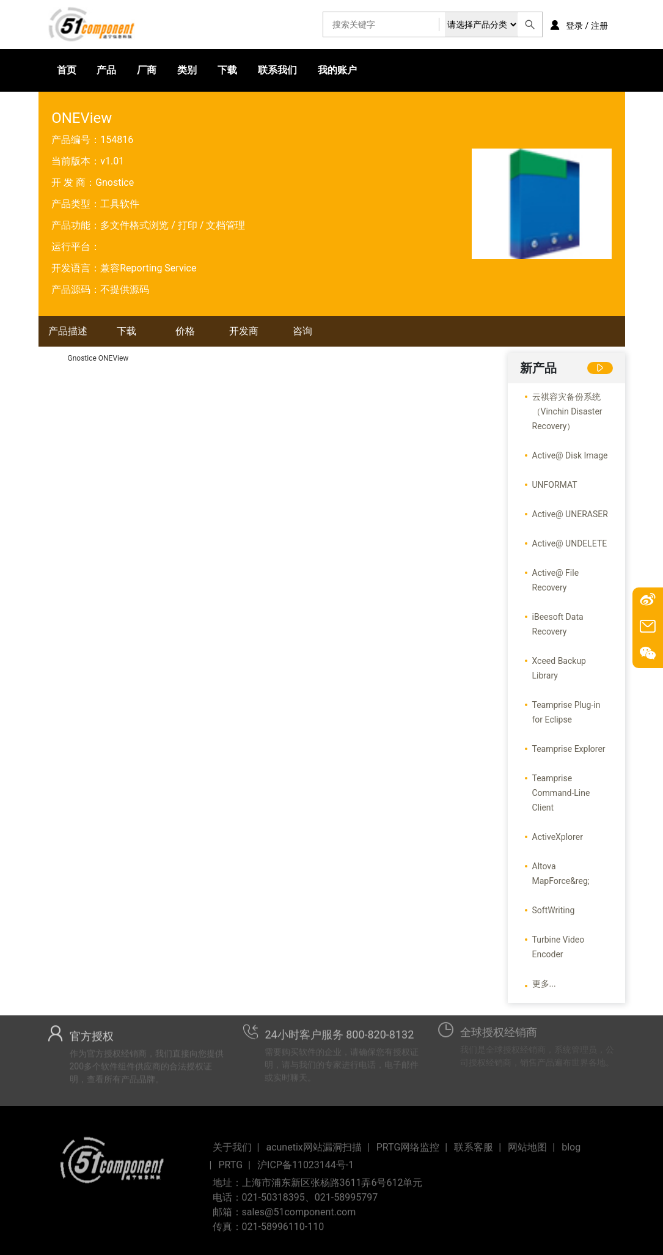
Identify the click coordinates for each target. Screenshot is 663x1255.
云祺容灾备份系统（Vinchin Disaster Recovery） (567, 411)
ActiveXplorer (557, 837)
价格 (185, 331)
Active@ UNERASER (570, 514)
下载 (227, 70)
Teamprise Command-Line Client (561, 792)
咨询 (302, 331)
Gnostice (114, 182)
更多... (544, 983)
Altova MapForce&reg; (561, 873)
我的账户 (337, 70)
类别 (187, 70)
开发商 (243, 331)
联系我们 (277, 70)
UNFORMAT (554, 485)
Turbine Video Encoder (558, 947)
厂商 (146, 70)
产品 (106, 70)
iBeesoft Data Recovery (558, 624)
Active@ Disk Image (570, 455)
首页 (66, 70)
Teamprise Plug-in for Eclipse (566, 712)
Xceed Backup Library (559, 668)
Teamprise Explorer (569, 749)
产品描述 (67, 331)
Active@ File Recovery (555, 580)
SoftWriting (553, 910)
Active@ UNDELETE (569, 543)
